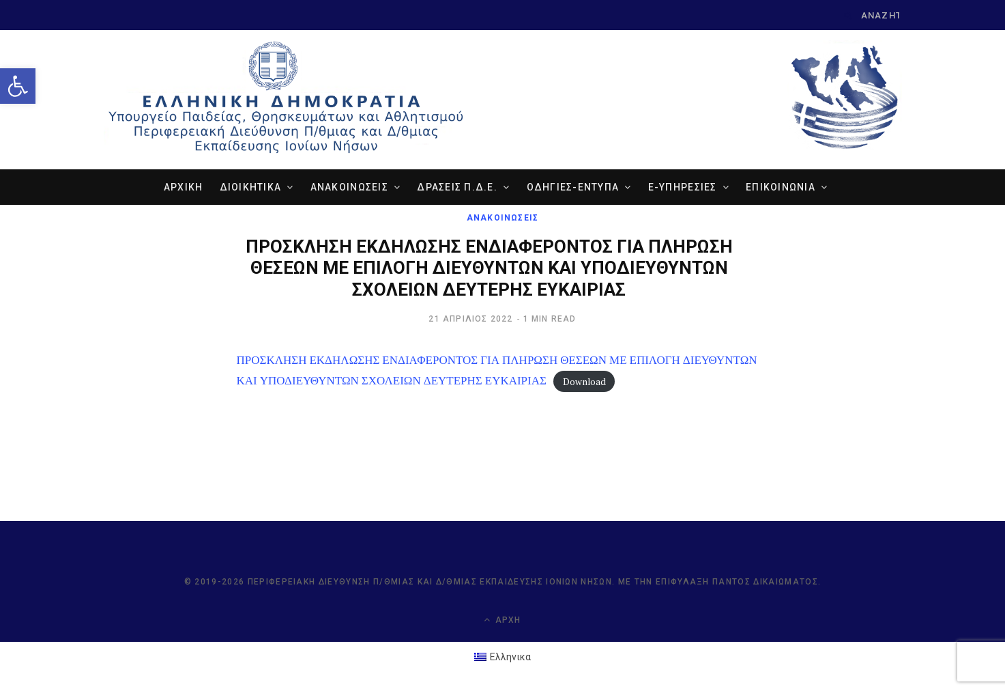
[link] (17, 86)
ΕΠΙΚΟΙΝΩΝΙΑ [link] (780, 187)
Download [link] (584, 381)
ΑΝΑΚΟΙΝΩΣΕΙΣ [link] (349, 187)
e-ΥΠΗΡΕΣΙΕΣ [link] (682, 187)
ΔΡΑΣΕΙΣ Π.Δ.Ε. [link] (457, 187)
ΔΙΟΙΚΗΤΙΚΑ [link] (251, 187)
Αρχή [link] (502, 620)
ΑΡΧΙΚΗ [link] (183, 187)
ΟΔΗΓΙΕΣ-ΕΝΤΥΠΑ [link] (573, 187)
